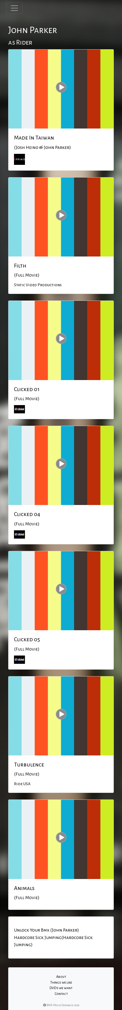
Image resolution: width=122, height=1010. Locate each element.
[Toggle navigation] (14, 8)
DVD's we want (61, 988)
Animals (24, 888)
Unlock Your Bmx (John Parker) (46, 930)
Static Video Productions (38, 285)
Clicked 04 (27, 514)
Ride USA (22, 784)
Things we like (61, 982)
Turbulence (29, 764)
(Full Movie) (26, 275)
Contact (61, 994)
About (61, 977)
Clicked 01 (26, 389)
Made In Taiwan (34, 138)
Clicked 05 (27, 639)
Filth (20, 266)
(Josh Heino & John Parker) (42, 147)
